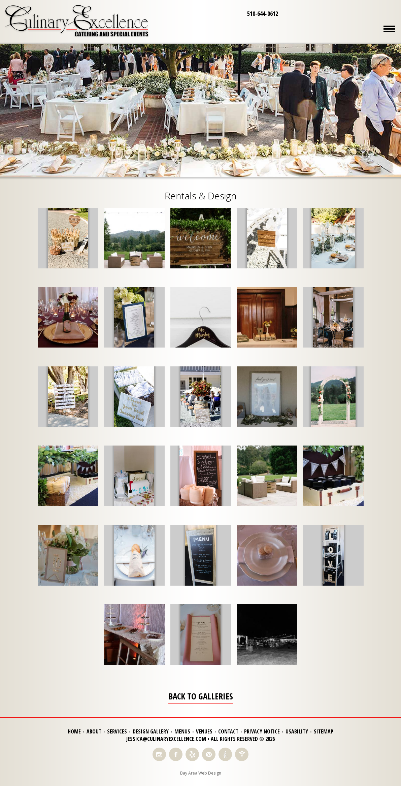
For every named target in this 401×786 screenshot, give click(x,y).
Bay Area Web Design (200, 773)
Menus (182, 731)
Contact (228, 731)
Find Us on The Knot (225, 754)
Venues (204, 731)
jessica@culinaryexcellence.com (166, 739)
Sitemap (323, 731)
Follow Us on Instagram (159, 754)
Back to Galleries (200, 696)
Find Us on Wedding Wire (241, 754)
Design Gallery (151, 731)
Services (117, 731)
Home (74, 731)
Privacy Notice (262, 731)
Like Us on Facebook (175, 754)
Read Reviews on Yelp (192, 754)
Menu (389, 28)
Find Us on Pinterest (208, 754)
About (94, 731)
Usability (297, 731)
